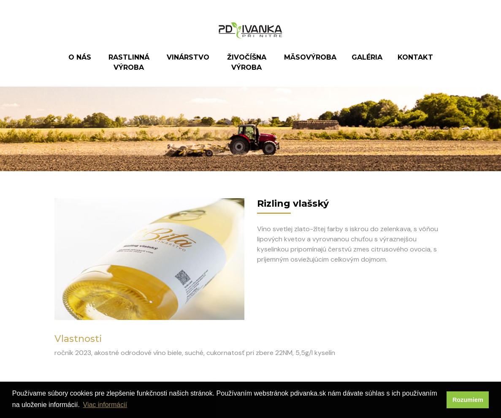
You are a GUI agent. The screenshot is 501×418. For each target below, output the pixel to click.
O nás (79, 57)
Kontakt (415, 57)
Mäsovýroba (310, 57)
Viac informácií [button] (105, 404)
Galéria (367, 57)
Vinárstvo (188, 57)
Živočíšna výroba (246, 62)
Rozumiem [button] (467, 399)
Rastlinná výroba (128, 62)
